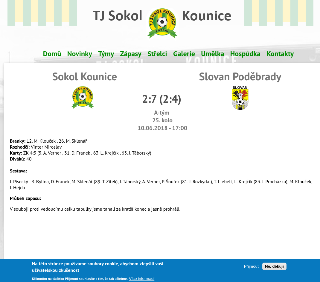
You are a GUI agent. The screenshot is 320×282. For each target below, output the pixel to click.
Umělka (212, 53)
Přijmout (251, 268)
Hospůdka (245, 53)
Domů (52, 53)
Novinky (79, 53)
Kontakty (280, 53)
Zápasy (130, 53)
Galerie (184, 53)
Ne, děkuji (274, 268)
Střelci (157, 53)
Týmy (106, 53)
